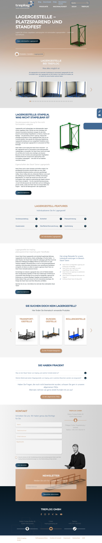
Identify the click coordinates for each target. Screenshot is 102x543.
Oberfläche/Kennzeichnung (51, 226)
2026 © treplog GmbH (21, 539)
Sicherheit (51, 219)
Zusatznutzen (27, 226)
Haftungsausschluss (41, 538)
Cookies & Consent (55, 538)
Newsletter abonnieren (51, 494)
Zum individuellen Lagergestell (27, 41)
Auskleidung (75, 226)
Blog (39, 2)
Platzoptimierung (75, 219)
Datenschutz (76, 538)
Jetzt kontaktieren (23, 193)
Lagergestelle (38, 54)
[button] (44, 6)
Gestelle (30, 54)
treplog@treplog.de (51, 524)
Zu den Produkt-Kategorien (51, 351)
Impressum (66, 538)
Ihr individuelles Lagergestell (51, 236)
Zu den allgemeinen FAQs (51, 397)
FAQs (55, 2)
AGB (83, 538)
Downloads (47, 2)
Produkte (23, 54)
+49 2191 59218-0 (74, 524)
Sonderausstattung (27, 219)
